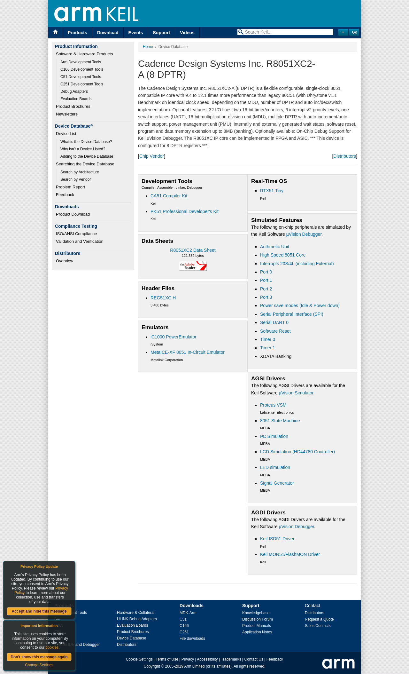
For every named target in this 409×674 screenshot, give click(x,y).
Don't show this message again (39, 657)
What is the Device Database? (86, 141)
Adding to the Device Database (86, 156)
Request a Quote (319, 619)
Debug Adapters (74, 91)
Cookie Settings (139, 659)
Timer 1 (267, 347)
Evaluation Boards (75, 99)
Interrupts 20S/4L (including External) (297, 263)
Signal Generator (277, 483)
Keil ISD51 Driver (277, 538)
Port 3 (266, 297)
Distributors (344, 156)
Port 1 (266, 280)
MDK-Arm (188, 613)
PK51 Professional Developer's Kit (184, 211)
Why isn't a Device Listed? (82, 149)
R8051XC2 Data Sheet (192, 250)
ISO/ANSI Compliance (76, 233)
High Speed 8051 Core (282, 255)
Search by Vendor (75, 179)
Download (108, 32)
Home (148, 46)
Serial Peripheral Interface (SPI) (291, 314)
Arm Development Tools (80, 62)
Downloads (192, 605)
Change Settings (39, 665)
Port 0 (266, 271)
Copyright (152, 666)
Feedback (65, 194)
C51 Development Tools (80, 77)
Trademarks (231, 659)
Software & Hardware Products (84, 54)
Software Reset (275, 331)
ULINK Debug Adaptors (137, 619)
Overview (64, 260)
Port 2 (266, 288)
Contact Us (253, 659)
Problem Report (70, 187)
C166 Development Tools (81, 69)
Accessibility (207, 659)
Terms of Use (167, 659)
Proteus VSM (273, 405)
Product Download (73, 214)
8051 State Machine (280, 420)
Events (135, 32)
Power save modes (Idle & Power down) (300, 305)
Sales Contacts (318, 625)
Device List (66, 133)
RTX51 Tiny (271, 190)
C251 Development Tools (81, 84)
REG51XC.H (163, 297)
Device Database (131, 638)
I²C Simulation (274, 436)
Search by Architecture (79, 172)
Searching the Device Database (85, 164)
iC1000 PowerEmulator (173, 336)
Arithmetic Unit (274, 246)
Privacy (187, 659)
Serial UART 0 (274, 322)
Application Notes (257, 632)
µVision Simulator (296, 392)
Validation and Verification (80, 241)
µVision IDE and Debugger (77, 644)
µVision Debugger (304, 234)
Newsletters (67, 114)
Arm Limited (194, 666)
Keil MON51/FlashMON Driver (290, 554)
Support (161, 32)
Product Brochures (73, 106)
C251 (184, 632)
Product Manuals (256, 625)
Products (77, 32)
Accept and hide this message (39, 611)
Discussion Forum (257, 619)
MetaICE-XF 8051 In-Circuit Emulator (187, 352)
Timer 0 (267, 339)
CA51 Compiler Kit (168, 195)
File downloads (192, 638)
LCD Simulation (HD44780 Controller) (297, 451)
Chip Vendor (151, 156)
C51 (183, 619)
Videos (187, 32)
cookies (52, 647)
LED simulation (275, 467)
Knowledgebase (255, 613)
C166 (184, 625)
